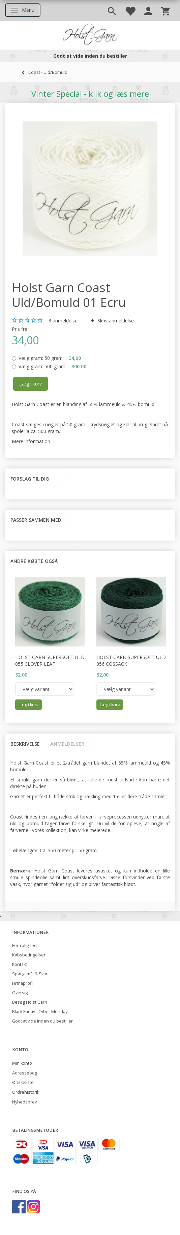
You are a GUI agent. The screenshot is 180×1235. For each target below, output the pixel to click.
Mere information (31, 441)
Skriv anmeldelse (115, 320)
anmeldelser (64, 320)
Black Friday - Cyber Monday (39, 1011)
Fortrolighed (24, 945)
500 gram (52, 366)
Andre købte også (34, 561)
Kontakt (19, 964)
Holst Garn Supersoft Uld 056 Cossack (131, 660)
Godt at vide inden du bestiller (42, 1021)
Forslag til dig (29, 479)
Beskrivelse (25, 744)
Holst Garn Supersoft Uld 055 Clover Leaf (50, 660)
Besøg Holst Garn (29, 1002)
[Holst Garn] (90, 35)
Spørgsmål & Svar (30, 974)
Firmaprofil (22, 983)
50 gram (50, 358)
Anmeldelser (67, 744)
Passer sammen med (35, 520)
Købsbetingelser (29, 955)
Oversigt (20, 993)
